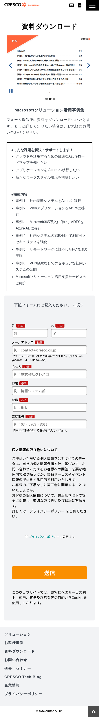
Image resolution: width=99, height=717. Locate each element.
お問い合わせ (71, 5)
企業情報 (12, 685)
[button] (92, 5)
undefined (13, 65)
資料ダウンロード (80, 5)
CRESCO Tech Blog (23, 677)
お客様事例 (13, 643)
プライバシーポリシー (23, 694)
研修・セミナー (17, 668)
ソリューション (17, 634)
